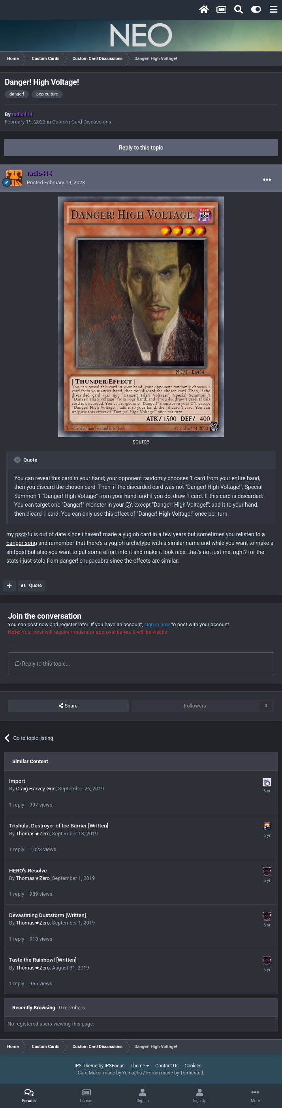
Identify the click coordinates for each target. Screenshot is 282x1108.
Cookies (192, 1066)
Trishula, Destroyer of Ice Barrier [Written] (59, 825)
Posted (56, 182)
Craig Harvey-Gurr (36, 789)
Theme (139, 1066)
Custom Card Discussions (81, 122)
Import (17, 781)
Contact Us (167, 1066)
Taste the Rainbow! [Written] (43, 959)
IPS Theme (86, 1066)
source (141, 441)
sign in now (157, 624)
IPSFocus (114, 1066)
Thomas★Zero (33, 834)
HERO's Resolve (28, 870)
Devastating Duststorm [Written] (47, 915)
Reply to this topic (141, 147)
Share (68, 706)
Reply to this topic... (42, 664)
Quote (35, 585)
